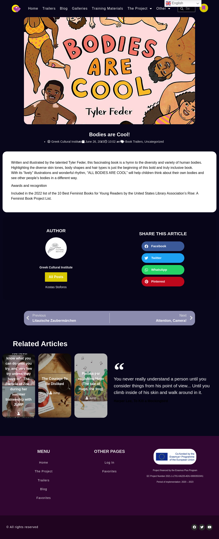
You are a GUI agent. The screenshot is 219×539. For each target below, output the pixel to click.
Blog (64, 8)
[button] (163, 246)
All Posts (56, 277)
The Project (139, 9)
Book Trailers (134, 141)
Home (33, 8)
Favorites (43, 498)
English (174, 3)
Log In (109, 462)
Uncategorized (154, 141)
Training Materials (107, 8)
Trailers (49, 8)
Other (163, 9)
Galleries (79, 8)
